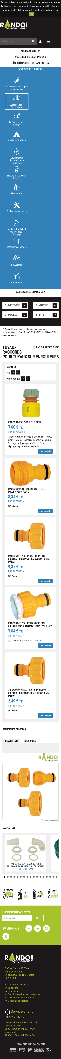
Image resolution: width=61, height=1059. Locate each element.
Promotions (16, 278)
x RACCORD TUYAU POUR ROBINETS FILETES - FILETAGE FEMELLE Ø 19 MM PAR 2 (28, 693)
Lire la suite (45, 451)
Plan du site (14, 991)
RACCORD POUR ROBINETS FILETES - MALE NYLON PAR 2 (28, 490)
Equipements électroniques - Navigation (16, 155)
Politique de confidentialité (21, 997)
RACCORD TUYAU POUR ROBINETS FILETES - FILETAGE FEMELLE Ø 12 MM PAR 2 (28, 559)
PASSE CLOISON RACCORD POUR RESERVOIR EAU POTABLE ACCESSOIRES (25, 865)
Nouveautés (16, 260)
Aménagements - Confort (16, 119)
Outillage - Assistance (16, 207)
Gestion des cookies (18, 1001)
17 (56, 877)
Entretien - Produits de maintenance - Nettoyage (16, 227)
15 (50, 877)
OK (31, 14)
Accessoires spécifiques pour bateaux (16, 83)
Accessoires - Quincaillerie (17, 102)
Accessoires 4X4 (30, 51)
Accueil (7, 329)
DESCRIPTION (11, 741)
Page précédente (46, 347)
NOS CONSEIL (30, 741)
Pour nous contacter (18, 984)
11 (37, 877)
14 (47, 877)
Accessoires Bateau (30, 69)
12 (40, 877)
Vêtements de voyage (16, 243)
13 (43, 877)
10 (34, 877)
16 (53, 877)
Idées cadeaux (16, 189)
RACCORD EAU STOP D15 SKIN (24, 422)
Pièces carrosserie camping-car (30, 63)
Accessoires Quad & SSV (30, 291)
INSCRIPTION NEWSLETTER (16, 912)
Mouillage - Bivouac (16, 136)
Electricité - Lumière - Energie (16, 173)
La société (13, 988)
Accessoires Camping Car (30, 57)
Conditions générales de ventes (24, 994)
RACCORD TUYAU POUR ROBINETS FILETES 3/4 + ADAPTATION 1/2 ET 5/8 (30, 625)
